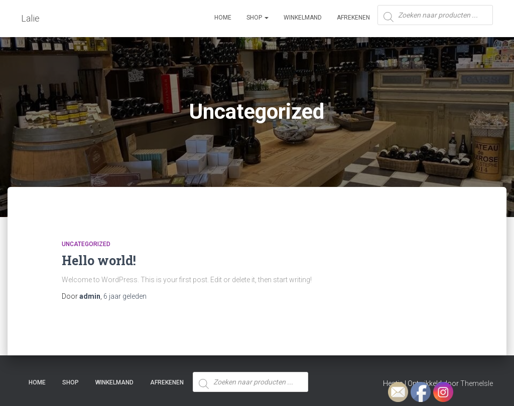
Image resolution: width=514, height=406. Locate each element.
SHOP (257, 17)
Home (222, 17)
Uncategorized (86, 244)
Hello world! (99, 260)
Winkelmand (303, 17)
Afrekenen (353, 17)
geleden (125, 296)
